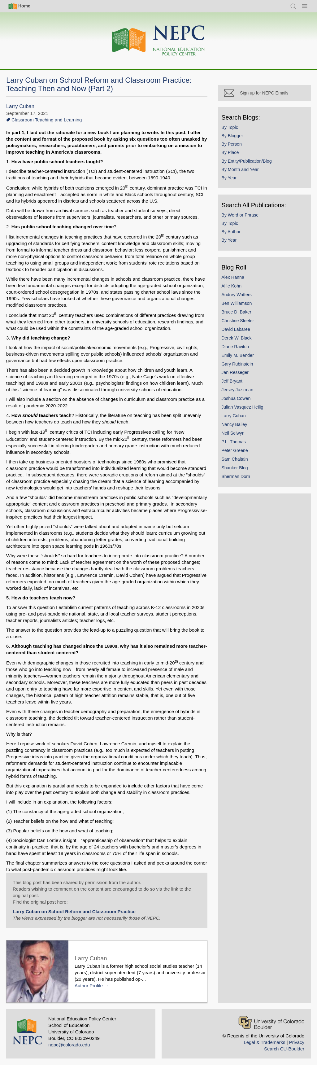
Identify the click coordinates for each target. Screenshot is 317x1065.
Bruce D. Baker (239, 314)
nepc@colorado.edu (69, 1044)
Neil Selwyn (235, 435)
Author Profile (89, 985)
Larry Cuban (20, 106)
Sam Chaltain (237, 461)
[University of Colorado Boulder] (271, 1022)
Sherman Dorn (238, 478)
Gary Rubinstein (240, 366)
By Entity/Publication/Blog (249, 163)
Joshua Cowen (238, 400)
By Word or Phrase (242, 217)
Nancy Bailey (237, 426)
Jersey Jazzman (240, 392)
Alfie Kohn (234, 288)
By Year (231, 180)
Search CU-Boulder (284, 1048)
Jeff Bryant (234, 383)
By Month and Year (242, 171)
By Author (233, 234)
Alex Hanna (235, 279)
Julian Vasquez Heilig (245, 409)
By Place (232, 155)
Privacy (296, 1042)
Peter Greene (237, 452)
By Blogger (235, 138)
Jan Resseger (237, 375)
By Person (234, 146)
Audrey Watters (239, 297)
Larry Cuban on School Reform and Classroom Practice (74, 911)
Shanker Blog (237, 470)
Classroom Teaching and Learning (46, 119)
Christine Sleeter (240, 323)
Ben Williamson (239, 305)
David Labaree (238, 331)
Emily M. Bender (240, 357)
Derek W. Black (239, 340)
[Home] (158, 40)
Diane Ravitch (238, 349)
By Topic (232, 129)
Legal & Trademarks (264, 1042)
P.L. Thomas (236, 444)
